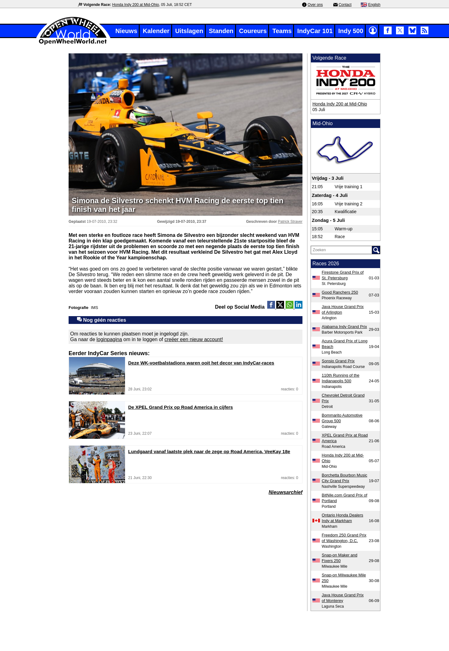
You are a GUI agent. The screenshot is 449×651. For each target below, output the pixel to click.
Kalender (156, 30)
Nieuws (126, 30)
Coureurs (253, 30)
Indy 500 (350, 30)
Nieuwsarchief (285, 492)
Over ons (315, 4)
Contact (345, 4)
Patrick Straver (290, 221)
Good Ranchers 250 (340, 292)
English (374, 4)
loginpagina (109, 339)
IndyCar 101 (314, 30)
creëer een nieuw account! (193, 339)
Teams (282, 30)
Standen (221, 30)
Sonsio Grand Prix (338, 361)
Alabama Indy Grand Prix (344, 326)
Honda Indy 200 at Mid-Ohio (135, 4)
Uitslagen (189, 30)
